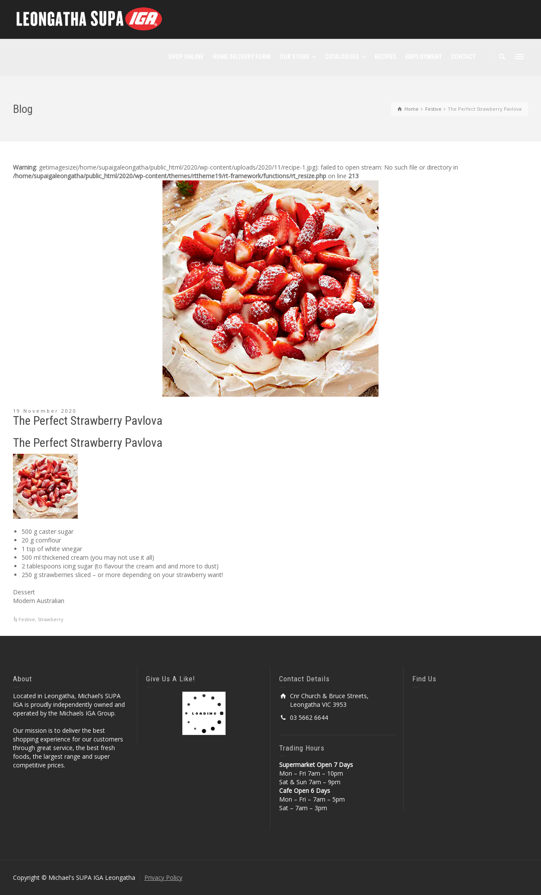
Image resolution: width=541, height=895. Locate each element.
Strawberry (51, 619)
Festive (27, 619)
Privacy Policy (163, 877)
